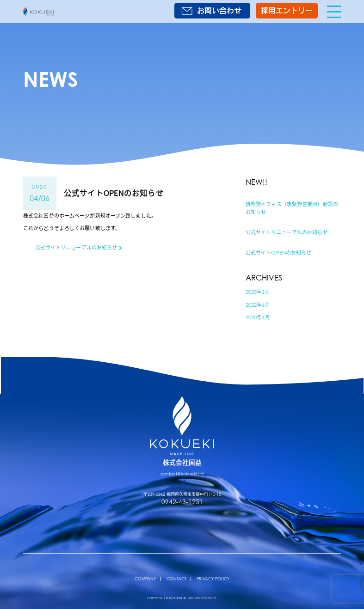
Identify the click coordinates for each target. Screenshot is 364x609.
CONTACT (176, 578)
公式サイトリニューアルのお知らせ (287, 232)
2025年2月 (258, 292)
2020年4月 (258, 317)
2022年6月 (258, 305)
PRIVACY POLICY (213, 578)
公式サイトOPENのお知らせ (279, 253)
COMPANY (145, 578)
